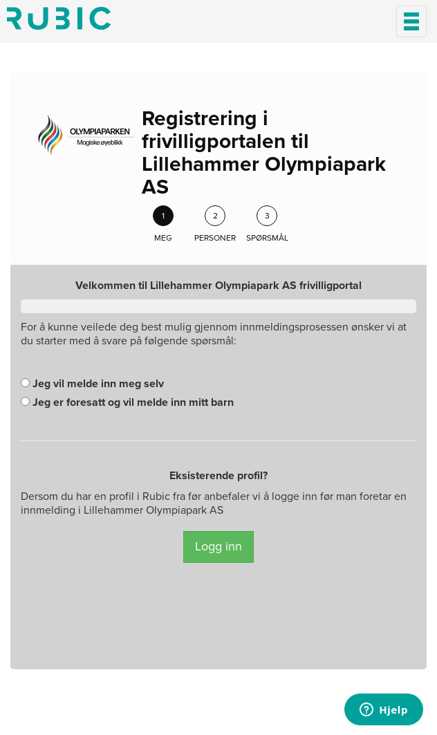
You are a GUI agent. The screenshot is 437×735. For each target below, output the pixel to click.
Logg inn (218, 546)
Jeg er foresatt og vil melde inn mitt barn (127, 402)
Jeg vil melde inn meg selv (92, 384)
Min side (59, 18)
